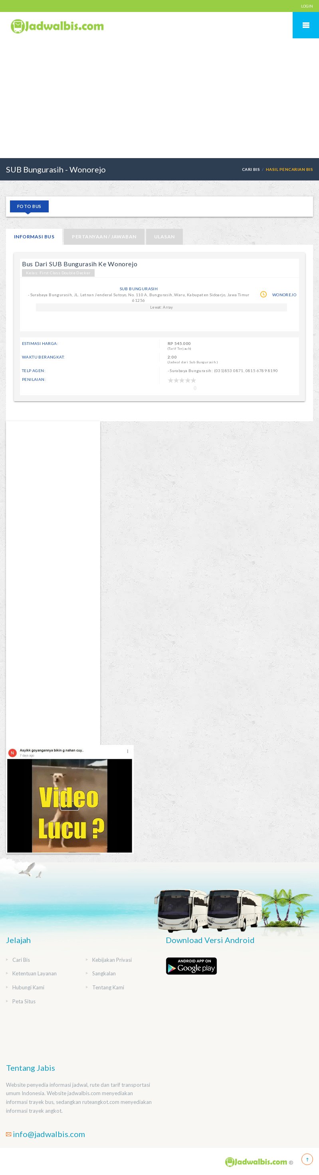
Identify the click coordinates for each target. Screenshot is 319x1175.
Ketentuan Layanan (34, 973)
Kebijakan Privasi (112, 960)
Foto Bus (29, 206)
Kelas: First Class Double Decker (58, 272)
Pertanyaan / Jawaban (104, 237)
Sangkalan (104, 973)
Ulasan (164, 237)
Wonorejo (284, 294)
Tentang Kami (108, 987)
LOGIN (307, 6)
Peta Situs (24, 1001)
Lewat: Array (161, 307)
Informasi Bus (34, 237)
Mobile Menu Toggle (306, 25)
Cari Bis (251, 169)
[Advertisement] (159, 98)
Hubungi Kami (28, 987)
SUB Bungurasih (139, 288)
